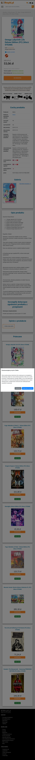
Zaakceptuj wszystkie (28, 388)
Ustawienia (17, 388)
